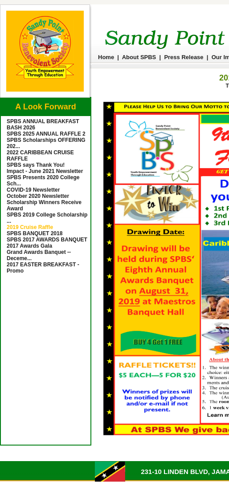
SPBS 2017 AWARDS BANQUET (47, 240)
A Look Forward (45, 106)
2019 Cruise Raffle (30, 227)
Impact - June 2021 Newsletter (45, 171)
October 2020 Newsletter (38, 196)
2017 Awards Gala (29, 246)
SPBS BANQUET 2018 (34, 233)
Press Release (183, 57)
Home (106, 57)
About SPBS (139, 57)
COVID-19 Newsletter (33, 190)
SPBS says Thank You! (36, 165)
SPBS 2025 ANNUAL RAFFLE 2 (46, 134)
